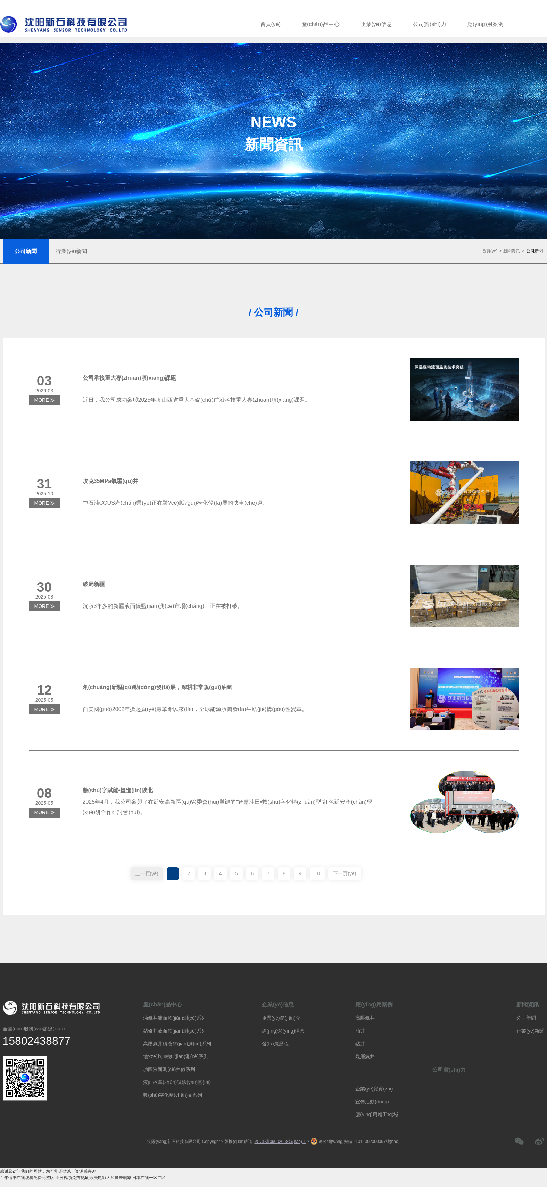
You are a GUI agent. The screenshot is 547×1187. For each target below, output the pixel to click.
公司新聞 (534, 251)
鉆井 (360, 1043)
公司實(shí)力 (429, 24)
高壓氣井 (365, 1018)
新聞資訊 (511, 251)
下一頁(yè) (344, 873)
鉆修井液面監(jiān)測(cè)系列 (174, 1031)
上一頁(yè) (146, 873)
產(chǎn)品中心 (320, 24)
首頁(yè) (270, 24)
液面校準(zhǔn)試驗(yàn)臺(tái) (177, 1082)
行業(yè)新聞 (530, 1031)
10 (317, 873)
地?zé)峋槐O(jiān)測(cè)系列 (175, 1056)
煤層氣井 (365, 1056)
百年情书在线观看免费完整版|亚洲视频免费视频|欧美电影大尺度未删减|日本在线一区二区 (83, 1177)
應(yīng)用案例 (485, 24)
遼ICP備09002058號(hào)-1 (280, 1141)
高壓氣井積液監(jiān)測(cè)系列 (177, 1043)
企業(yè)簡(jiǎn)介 (281, 1018)
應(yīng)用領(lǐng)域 (376, 1114)
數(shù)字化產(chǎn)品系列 (172, 1095)
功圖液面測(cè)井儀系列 (169, 1069)
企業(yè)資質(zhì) (374, 1089)
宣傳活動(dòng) (372, 1101)
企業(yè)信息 (376, 24)
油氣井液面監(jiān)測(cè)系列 (174, 1018)
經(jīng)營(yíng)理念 (283, 1031)
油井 (360, 1031)
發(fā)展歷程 (275, 1043)
